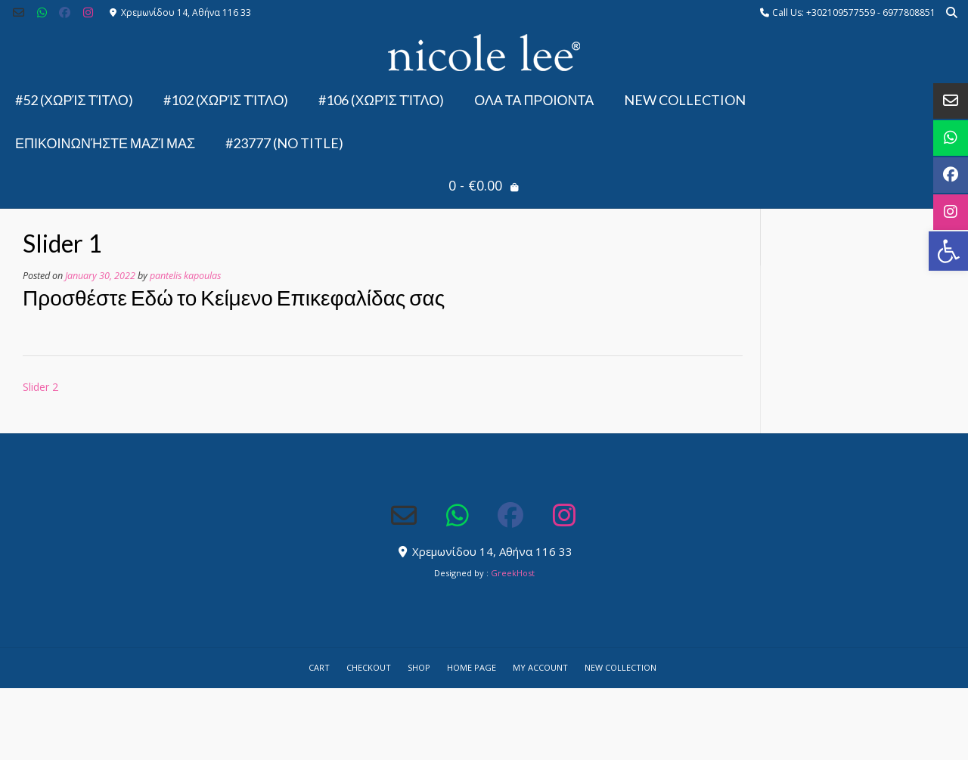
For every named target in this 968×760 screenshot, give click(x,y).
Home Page (471, 667)
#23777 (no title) (284, 143)
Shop (419, 667)
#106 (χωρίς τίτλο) (381, 100)
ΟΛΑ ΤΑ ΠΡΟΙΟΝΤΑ (534, 100)
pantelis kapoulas (185, 275)
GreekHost (513, 573)
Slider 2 (40, 387)
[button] (948, 251)
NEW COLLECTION (685, 100)
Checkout (368, 667)
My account (540, 667)
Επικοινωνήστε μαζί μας (105, 143)
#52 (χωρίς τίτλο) (74, 100)
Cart (319, 667)
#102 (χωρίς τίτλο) (226, 100)
